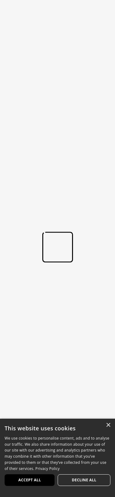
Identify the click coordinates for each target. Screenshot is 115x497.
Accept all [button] (29, 480)
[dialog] (57, 458)
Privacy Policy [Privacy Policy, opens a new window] (47, 468)
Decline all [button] (84, 480)
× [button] (108, 425)
